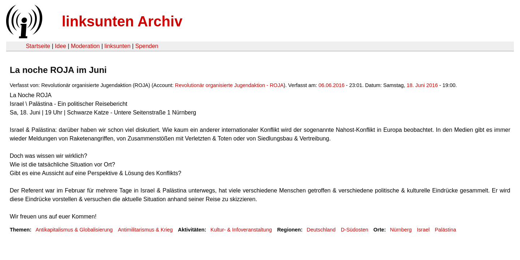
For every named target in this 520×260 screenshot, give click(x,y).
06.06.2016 (331, 85)
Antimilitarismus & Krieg (145, 230)
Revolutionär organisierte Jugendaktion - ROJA (229, 85)
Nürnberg (401, 230)
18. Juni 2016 (422, 85)
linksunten (117, 46)
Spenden (146, 46)
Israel (423, 230)
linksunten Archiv (122, 21)
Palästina (445, 230)
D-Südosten (354, 230)
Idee (60, 46)
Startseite (38, 46)
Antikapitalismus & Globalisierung (74, 230)
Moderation (85, 46)
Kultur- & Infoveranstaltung (241, 230)
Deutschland (321, 230)
